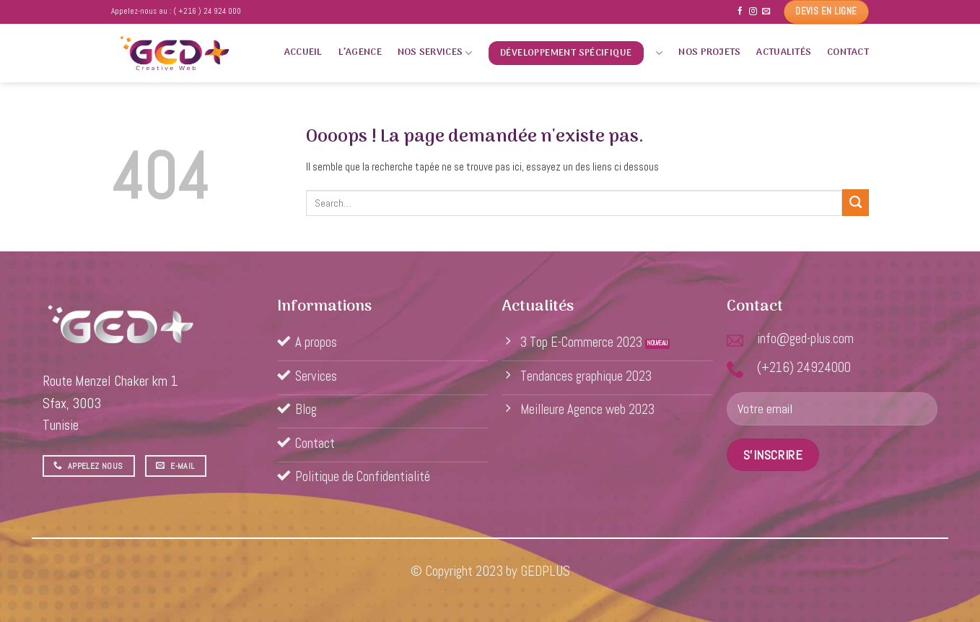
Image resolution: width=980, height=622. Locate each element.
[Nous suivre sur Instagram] (753, 11)
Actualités (783, 52)
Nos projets (709, 52)
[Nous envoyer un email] (766, 11)
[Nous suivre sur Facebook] (740, 11)
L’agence (360, 52)
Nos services (435, 52)
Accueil (303, 52)
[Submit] (855, 202)
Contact (848, 52)
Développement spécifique (565, 53)
